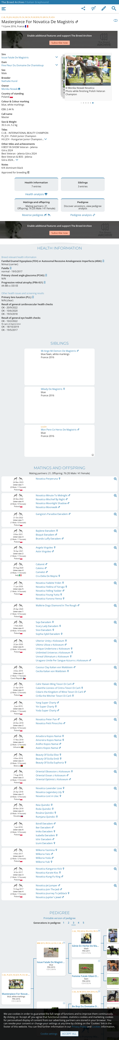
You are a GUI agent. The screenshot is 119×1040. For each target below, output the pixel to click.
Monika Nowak (10, 78)
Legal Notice (59, 984)
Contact (59, 991)
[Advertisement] (59, 34)
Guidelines (59, 1003)
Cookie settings (49, 1033)
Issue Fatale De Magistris (15, 47)
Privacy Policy (79, 1026)
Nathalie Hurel (9, 70)
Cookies (96, 1026)
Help (59, 997)
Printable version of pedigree (59, 818)
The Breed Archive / (13, 2)
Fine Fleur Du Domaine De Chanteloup (22, 55)
